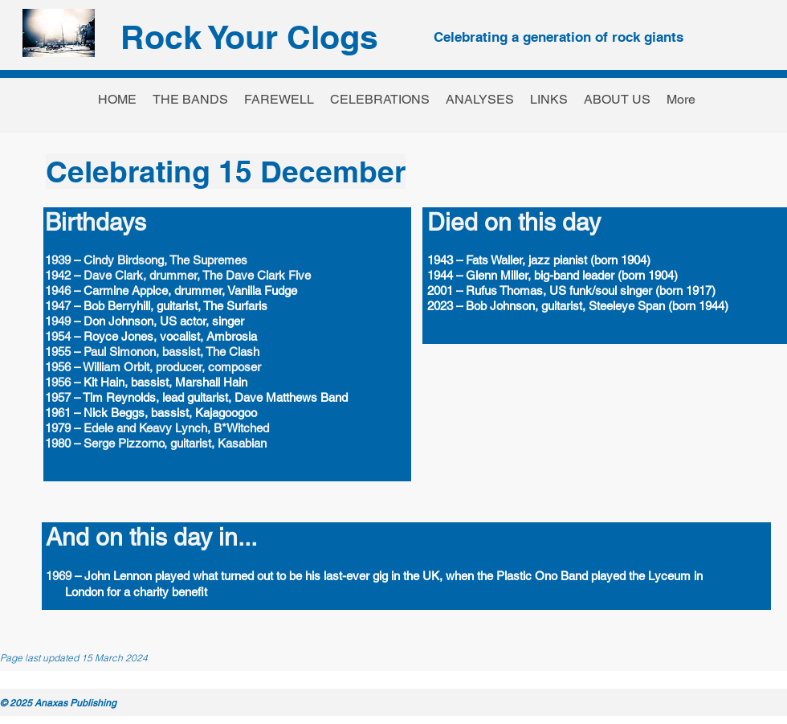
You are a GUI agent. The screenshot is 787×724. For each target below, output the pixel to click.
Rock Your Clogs (249, 37)
